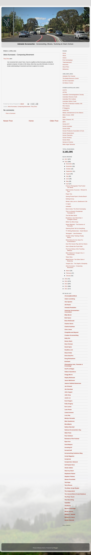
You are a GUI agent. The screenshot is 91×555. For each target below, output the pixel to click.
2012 (66, 286)
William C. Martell (70, 514)
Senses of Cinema (68, 142)
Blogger (55, 548)
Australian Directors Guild (70, 97)
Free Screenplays (68, 60)
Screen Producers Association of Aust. (73, 131)
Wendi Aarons (69, 511)
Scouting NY (68, 447)
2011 (66, 288)
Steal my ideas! (69, 470)
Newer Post (8, 121)
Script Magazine (69, 456)
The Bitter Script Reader (72, 488)
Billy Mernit (68, 315)
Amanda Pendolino (70, 307)
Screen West (66, 140)
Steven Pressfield (70, 479)
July (67, 176)
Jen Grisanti (68, 386)
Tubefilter (67, 502)
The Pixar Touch (69, 497)
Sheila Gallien (69, 467)
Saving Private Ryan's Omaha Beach (76, 196)
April (67, 183)
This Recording (69, 499)
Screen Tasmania (67, 135)
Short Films (66, 67)
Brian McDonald (69, 320)
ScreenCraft (68, 450)
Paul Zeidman (69, 436)
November (69, 166)
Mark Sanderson (70, 421)
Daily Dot (67, 338)
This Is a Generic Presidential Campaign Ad (74, 212)
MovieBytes (68, 424)
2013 (66, 283)
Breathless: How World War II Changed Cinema (74, 218)
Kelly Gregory (69, 403)
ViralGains (68, 505)
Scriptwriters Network (71, 462)
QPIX (64, 121)
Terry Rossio (68, 485)
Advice (64, 57)
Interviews (65, 64)
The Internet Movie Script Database (75, 494)
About (64, 55)
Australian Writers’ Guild (69, 101)
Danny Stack (68, 341)
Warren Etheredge (70, 508)
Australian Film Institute (69, 99)
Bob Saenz (68, 318)
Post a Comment (10, 113)
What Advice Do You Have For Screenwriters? (74, 240)
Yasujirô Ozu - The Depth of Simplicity (76, 263)
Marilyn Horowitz (70, 418)
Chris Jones (68, 329)
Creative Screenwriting (71, 335)
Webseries (66, 69)
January (68, 275)
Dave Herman (69, 344)
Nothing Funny (70, 199)
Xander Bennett (69, 520)
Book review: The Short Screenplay (76, 209)
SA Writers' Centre (68, 83)
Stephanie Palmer (70, 473)
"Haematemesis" (67, 62)
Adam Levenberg (70, 299)
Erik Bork (67, 361)
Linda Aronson (69, 412)
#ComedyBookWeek (71, 296)
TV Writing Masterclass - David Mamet (77, 231)
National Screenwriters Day (73, 430)
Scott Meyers (69, 444)
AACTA (65, 90)
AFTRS (65, 92)
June (67, 178)
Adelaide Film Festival (69, 76)
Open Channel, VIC (68, 119)
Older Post (54, 121)
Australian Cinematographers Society (73, 94)
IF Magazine (66, 108)
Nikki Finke (68, 433)
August (68, 174)
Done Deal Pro (69, 355)
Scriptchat (68, 459)
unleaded (68, 206)
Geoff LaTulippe (69, 368)
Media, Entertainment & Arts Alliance (73, 112)
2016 (66, 161)
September (69, 171)
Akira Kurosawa (12, 106)
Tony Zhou (6, 58)
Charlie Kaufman (70, 326)
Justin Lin (68, 398)
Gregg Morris (69, 374)
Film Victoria (66, 106)
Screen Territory (67, 137)
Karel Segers (68, 401)
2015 (66, 278)
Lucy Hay (67, 415)
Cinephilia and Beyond (71, 332)
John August (68, 392)
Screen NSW (66, 128)
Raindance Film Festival (72, 438)
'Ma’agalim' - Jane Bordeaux (74, 233)
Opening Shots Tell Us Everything (75, 228)
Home (31, 121)
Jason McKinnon (70, 380)
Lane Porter (68, 409)
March (68, 270)
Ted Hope (67, 482)
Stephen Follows (70, 476)
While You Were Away (72, 222)
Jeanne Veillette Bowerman (73, 383)
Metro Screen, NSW (68, 115)
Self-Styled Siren (70, 465)
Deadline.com (69, 350)
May (67, 181)
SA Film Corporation (68, 80)
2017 (66, 159)
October (68, 169)
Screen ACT (66, 124)
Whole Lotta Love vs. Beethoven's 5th (76, 201)
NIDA (64, 117)
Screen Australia (67, 126)
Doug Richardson (70, 358)
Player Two (69, 194)
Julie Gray (68, 395)
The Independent (70, 491)
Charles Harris (69, 323)
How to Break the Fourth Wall (74, 246)
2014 (66, 281)
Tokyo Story (69, 257)
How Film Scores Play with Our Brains (76, 244)
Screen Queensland (68, 133)
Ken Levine (68, 406)
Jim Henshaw (69, 389)
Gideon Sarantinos (70, 371)
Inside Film (66, 110)
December (69, 163)
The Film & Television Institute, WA (72, 103)
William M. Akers (70, 517)
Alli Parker (68, 304)
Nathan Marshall (69, 427)
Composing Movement (24, 106)
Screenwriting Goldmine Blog (73, 453)
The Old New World (71, 215)
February (69, 273)
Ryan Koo (68, 441)
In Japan (68, 204)
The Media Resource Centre (71, 78)
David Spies (68, 347)
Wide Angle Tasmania (69, 144)
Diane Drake (68, 353)
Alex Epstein (68, 301)
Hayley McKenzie (70, 377)
